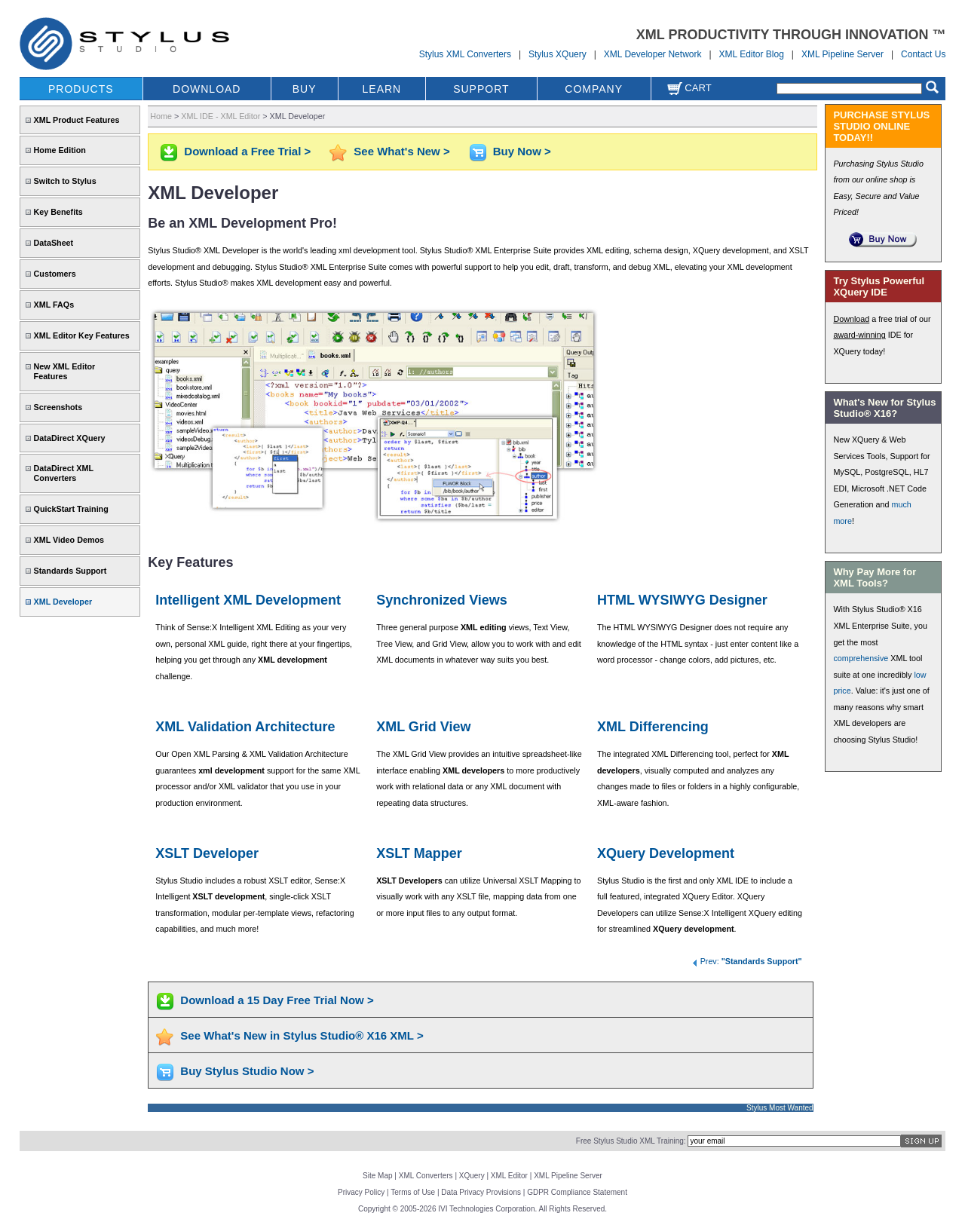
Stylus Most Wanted (779, 1108)
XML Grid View (423, 726)
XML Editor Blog (751, 54)
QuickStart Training (71, 508)
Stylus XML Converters (465, 54)
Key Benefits (58, 211)
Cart (689, 87)
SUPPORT (481, 89)
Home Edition (60, 150)
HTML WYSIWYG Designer (682, 600)
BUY (305, 89)
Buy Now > (522, 151)
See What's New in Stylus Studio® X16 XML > (301, 1035)
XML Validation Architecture (245, 726)
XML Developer (63, 601)
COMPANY (594, 89)
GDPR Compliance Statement (577, 1192)
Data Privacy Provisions (481, 1192)
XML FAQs (54, 304)
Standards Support (70, 570)
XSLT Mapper (419, 853)
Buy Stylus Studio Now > (247, 1070)
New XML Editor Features (65, 371)
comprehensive (860, 658)
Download (851, 318)
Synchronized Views (441, 600)
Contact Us (923, 54)
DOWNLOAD (206, 89)
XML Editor (509, 1176)
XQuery (472, 1176)
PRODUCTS (81, 89)
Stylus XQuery (557, 54)
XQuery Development (665, 853)
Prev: (746, 961)
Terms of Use (413, 1192)
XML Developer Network (653, 54)
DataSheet (54, 242)
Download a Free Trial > (247, 151)
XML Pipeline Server (842, 54)
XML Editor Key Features (82, 335)
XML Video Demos (69, 539)
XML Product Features (77, 119)
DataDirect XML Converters (63, 473)
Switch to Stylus (65, 180)
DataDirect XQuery (70, 438)
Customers (55, 273)
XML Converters (426, 1176)
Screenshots (58, 407)
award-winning (859, 334)
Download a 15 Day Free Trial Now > (276, 1000)
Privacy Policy (361, 1192)
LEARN (382, 89)
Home (161, 116)
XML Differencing (653, 726)
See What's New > (401, 151)
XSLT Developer (207, 853)
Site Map (377, 1176)
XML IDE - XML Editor (220, 116)
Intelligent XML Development (248, 600)
